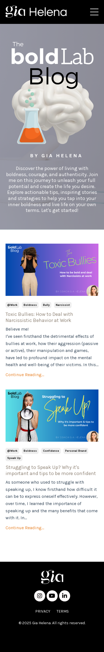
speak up (14, 458)
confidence (51, 451)
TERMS (63, 611)
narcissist (63, 305)
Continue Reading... (25, 374)
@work (12, 305)
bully (46, 305)
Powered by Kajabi (52, 643)
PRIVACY (42, 611)
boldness (30, 305)
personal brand (76, 451)
